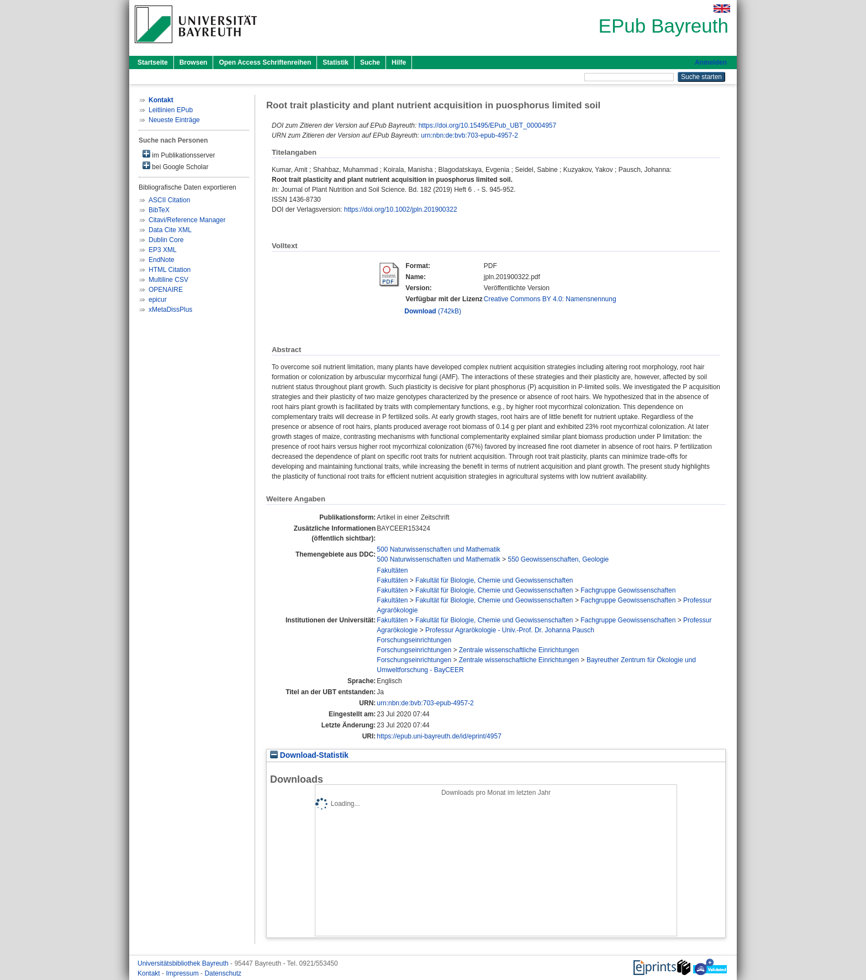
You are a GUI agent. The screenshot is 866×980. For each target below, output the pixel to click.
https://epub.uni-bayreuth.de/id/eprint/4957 (439, 736)
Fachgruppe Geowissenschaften (627, 590)
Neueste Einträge (174, 120)
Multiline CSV (168, 280)
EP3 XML (163, 250)
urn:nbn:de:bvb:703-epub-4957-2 (469, 135)
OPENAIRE (166, 290)
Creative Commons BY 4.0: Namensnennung (550, 299)
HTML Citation (170, 270)
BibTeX (159, 210)
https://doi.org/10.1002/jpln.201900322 (400, 209)
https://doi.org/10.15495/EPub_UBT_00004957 (488, 125)
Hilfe (399, 62)
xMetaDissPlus (170, 309)
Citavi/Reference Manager (187, 220)
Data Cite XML (170, 230)
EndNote (162, 260)
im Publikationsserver (178, 154)
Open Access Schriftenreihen (265, 62)
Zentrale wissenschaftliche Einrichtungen (519, 650)
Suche (370, 62)
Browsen (193, 62)
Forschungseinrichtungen (414, 640)
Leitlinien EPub (171, 110)
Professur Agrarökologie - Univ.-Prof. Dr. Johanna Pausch (509, 630)
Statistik (335, 62)
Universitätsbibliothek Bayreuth (184, 963)
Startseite (153, 62)
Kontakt (150, 973)
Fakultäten (392, 570)
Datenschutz (222, 973)
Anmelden (711, 62)
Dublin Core (166, 240)
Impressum (183, 973)
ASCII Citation (169, 200)
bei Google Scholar (175, 166)
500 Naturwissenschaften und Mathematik (438, 549)
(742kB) (432, 311)
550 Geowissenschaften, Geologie (558, 559)
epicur (158, 299)
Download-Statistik (309, 755)
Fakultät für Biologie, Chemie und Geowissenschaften (494, 580)
